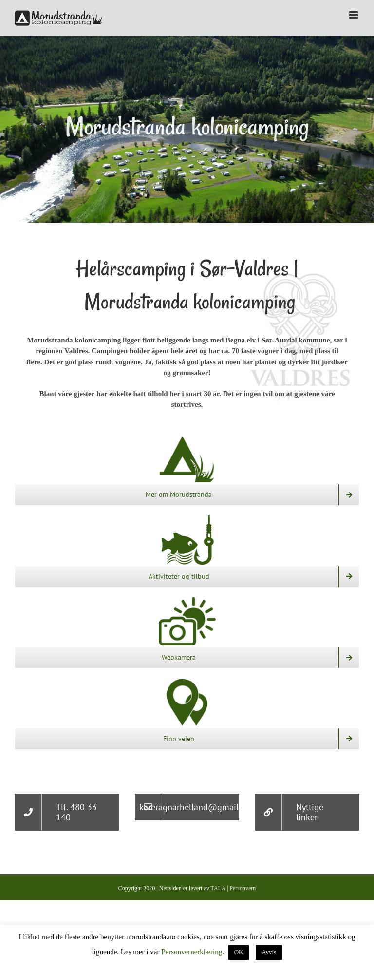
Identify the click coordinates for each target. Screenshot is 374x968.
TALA (218, 888)
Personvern (242, 888)
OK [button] (238, 952)
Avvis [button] (269, 952)
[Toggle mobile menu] (354, 15)
